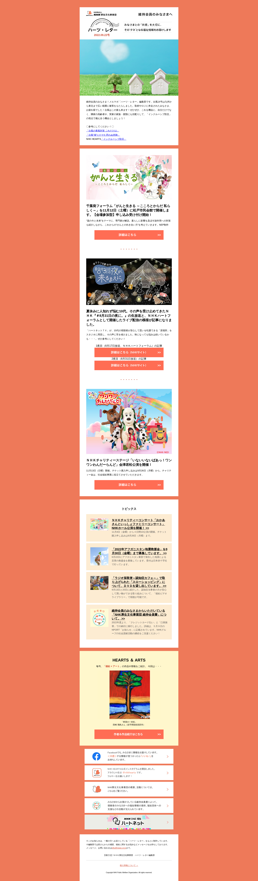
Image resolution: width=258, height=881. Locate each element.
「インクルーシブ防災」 (113, 139)
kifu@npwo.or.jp (119, 848)
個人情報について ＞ (129, 865)
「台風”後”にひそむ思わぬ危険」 (103, 135)
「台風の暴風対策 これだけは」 (102, 130)
